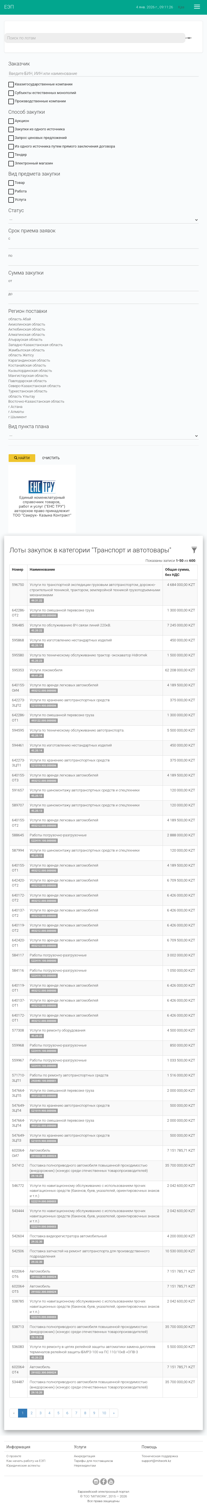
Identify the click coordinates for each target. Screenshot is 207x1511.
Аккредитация (84, 1456)
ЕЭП (9, 7)
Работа (17, 192)
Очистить (51, 458)
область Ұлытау (21, 396)
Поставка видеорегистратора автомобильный (68, 1236)
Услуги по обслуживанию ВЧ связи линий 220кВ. (70, 625)
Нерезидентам (85, 1465)
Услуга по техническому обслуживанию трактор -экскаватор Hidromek (88, 655)
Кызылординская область (30, 371)
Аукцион (18, 122)
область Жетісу (21, 355)
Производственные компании (37, 102)
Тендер (17, 155)
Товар (16, 183)
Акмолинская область (26, 324)
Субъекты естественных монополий (42, 93)
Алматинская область (26, 334)
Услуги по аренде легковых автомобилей (64, 685)
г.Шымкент (17, 417)
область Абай (19, 319)
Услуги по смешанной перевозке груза (62, 610)
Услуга (17, 200)
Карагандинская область (29, 360)
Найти (22, 458)
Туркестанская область (27, 391)
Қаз (181, 7)
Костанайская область (27, 365)
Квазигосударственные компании (40, 85)
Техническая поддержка (160, 1456)
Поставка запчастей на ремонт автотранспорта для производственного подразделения (90, 1253)
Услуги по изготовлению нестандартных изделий (71, 640)
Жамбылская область (26, 350)
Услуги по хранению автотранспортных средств (70, 700)
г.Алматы (16, 412)
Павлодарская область (27, 381)
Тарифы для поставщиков (93, 1461)
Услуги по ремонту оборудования (57, 1030)
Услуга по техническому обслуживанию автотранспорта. (77, 730)
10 (104, 1413)
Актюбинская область (26, 329)
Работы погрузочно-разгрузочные (58, 835)
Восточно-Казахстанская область (36, 401)
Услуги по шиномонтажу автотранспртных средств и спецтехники (85, 790)
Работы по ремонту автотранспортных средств (69, 1075)
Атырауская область (25, 339)
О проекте (13, 1456)
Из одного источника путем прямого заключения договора (61, 147)
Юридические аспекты (23, 1465)
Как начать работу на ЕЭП (25, 1461)
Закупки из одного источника (36, 130)
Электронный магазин (30, 164)
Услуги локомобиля (46, 670)
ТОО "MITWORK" (95, 1496)
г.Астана (15, 407)
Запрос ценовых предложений (37, 138)
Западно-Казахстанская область (35, 345)
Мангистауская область (28, 376)
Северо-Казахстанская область (34, 386)
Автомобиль (40, 1150)
